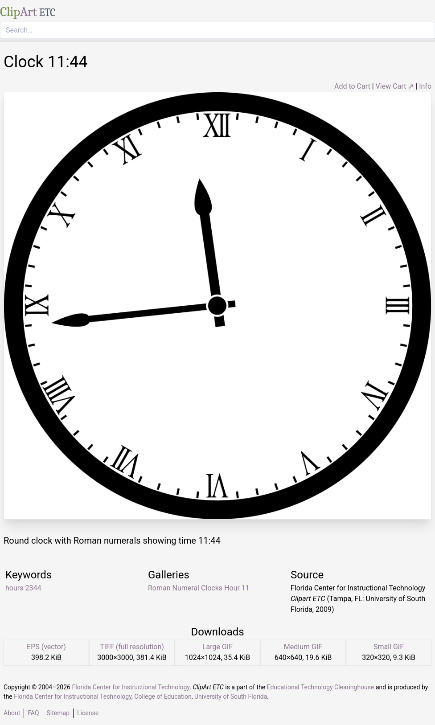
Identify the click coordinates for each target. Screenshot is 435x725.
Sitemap (58, 713)
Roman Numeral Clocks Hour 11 (199, 588)
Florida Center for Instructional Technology (130, 687)
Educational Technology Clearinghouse (320, 687)
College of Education (163, 696)
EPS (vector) (46, 647)
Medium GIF (303, 647)
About (12, 713)
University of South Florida (230, 696)
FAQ (33, 713)
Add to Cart (352, 86)
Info (425, 86)
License (87, 713)
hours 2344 (23, 588)
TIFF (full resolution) (132, 647)
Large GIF (217, 647)
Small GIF (388, 647)
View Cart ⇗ (395, 86)
